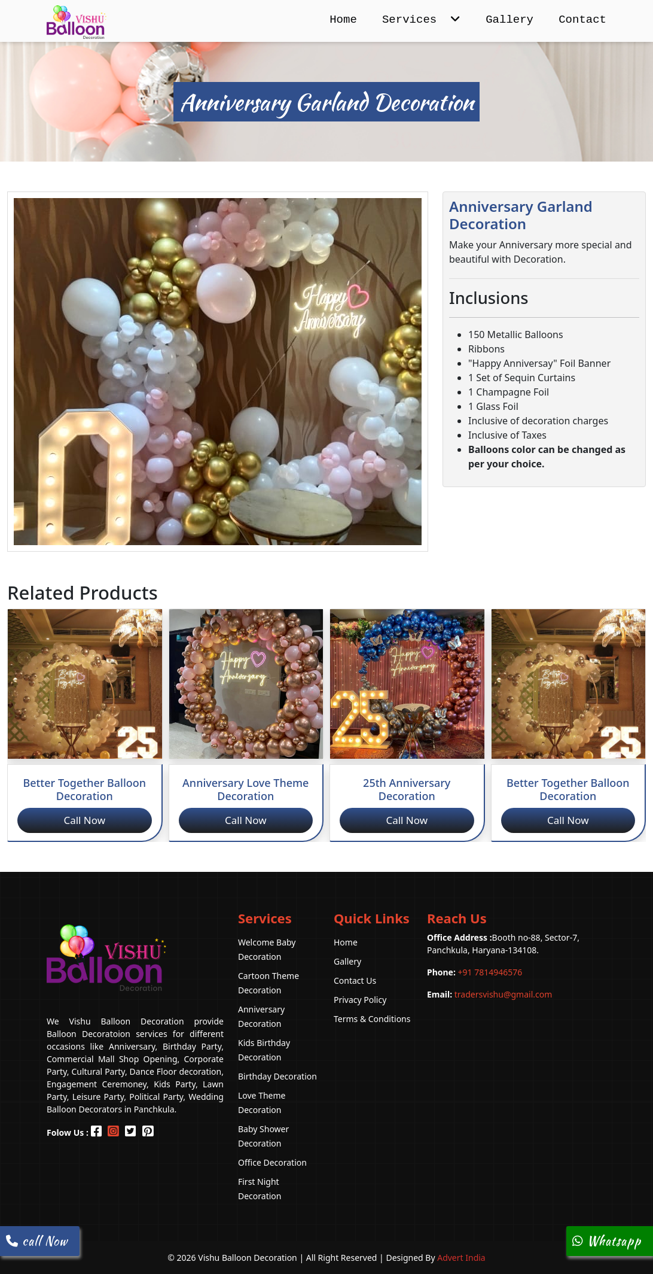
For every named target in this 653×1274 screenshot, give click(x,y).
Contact (582, 20)
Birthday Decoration (277, 1076)
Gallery (509, 20)
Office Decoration (272, 1162)
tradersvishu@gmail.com (489, 994)
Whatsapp (606, 1240)
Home (343, 20)
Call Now (84, 820)
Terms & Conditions (372, 1018)
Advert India (461, 1257)
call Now (37, 1240)
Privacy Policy (360, 999)
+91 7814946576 (474, 972)
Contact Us (355, 980)
